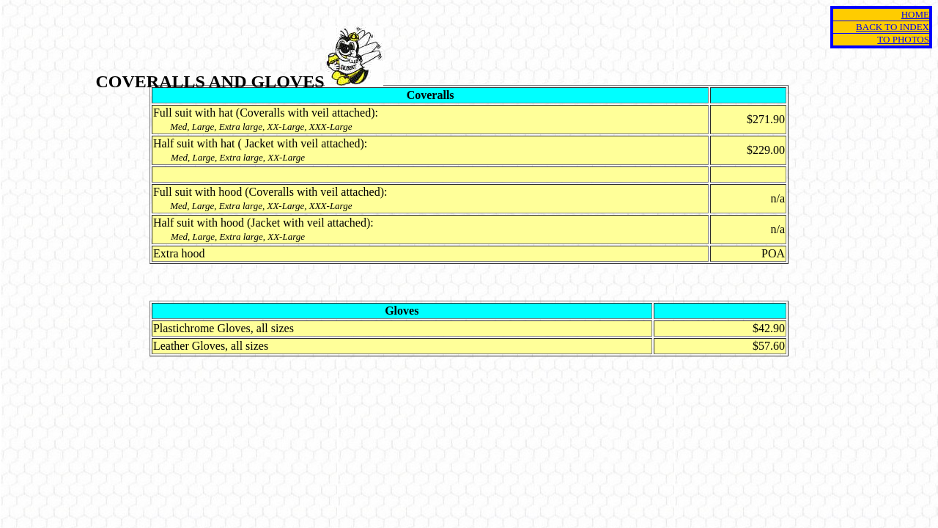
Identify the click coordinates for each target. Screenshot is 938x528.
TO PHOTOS (903, 39)
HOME (915, 14)
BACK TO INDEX (892, 26)
